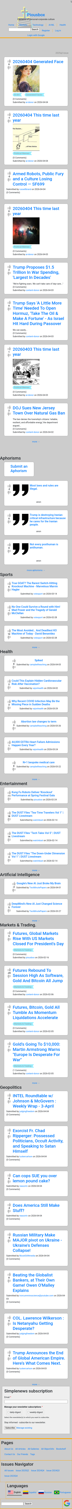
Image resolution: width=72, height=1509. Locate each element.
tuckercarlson (25, 1156)
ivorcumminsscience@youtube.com (36, 1295)
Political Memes (21, 153)
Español (32, 1492)
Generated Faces (34, 94)
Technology (37, 25)
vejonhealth (38, 688)
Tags (32, 1454)
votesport (38, 594)
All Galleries (33, 1449)
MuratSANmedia (27, 1255)
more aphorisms (34, 570)
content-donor (32, 290)
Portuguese (65, 1492)
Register (46, 30)
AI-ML (51, 25)
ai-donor (30, 102)
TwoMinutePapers (38, 887)
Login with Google (36, 35)
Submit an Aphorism (18, 468)
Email (7, 1397)
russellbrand (25, 189)
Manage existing (24, 1428)
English (17, 1492)
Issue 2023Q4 (11, 1476)
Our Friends (22, 1454)
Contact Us (9, 1454)
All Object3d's (47, 1449)
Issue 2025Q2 (22, 1470)
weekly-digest (36, 1412)
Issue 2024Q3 (53, 1470)
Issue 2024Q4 (37, 1470)
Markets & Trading (22, 950)
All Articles (20, 1449)
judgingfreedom (26, 1111)
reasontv (23, 1186)
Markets (23, 25)
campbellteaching (38, 664)
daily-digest (15, 1412)
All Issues (9, 1470)
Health (63, 25)
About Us (8, 1449)
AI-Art (17, 94)
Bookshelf (61, 1449)
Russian (48, 1492)
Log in (58, 30)
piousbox (38, 799)
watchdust (38, 820)
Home (11, 25)
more (34, 441)
